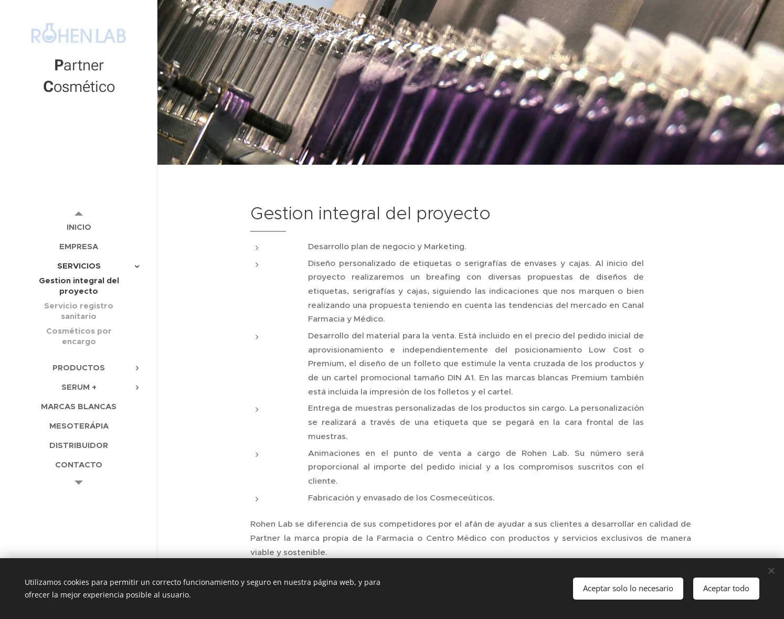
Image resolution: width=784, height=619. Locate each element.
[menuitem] (78, 227)
